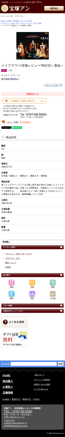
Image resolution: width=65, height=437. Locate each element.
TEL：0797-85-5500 (18, 411)
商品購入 (16, 21)
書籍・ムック (10, 263)
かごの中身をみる (41, 389)
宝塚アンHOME (6, 21)
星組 (39, 23)
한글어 (36, 399)
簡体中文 (27, 399)
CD (35, 23)
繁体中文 (16, 399)
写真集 (8, 267)
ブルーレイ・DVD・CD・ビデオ (18, 254)
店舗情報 (8, 392)
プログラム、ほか (12, 258)
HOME (6, 375)
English (6, 399)
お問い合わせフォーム (14, 417)
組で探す (6, 275)
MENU (54, 8)
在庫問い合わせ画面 (42, 384)
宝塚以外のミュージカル (13, 311)
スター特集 (7, 305)
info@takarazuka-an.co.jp (16, 426)
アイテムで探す (26, 21)
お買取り (8, 386)
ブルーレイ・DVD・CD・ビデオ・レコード (17, 23)
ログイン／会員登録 (42, 380)
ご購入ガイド (39, 375)
